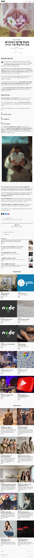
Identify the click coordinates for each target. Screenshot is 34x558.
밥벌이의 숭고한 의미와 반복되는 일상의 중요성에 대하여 (11, 241)
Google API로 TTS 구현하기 (22, 370)
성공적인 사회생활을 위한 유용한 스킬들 (8, 263)
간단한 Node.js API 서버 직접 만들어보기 (8, 344)
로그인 (18, 226)
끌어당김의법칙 (7, 219)
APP (26, 1)
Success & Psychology (16, 39)
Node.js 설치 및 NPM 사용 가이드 (6, 319)
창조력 (21, 219)
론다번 (10, 219)
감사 (3, 219)
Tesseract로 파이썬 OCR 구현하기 (24, 319)
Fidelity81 (2, 292)
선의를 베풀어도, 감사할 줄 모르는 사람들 (8, 258)
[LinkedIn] (30, 551)
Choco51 (16, 47)
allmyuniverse (2, 454)
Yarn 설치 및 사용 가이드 (22, 293)
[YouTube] (28, 551)
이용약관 (7, 556)
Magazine (29, 1)
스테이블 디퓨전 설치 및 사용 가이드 (7, 370)
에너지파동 (13, 219)
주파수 (19, 219)
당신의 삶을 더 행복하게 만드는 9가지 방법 (8, 252)
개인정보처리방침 (3, 556)
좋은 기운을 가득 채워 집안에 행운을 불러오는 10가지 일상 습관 (12, 246)
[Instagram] (32, 551)
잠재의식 (16, 219)
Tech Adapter (19, 292)
